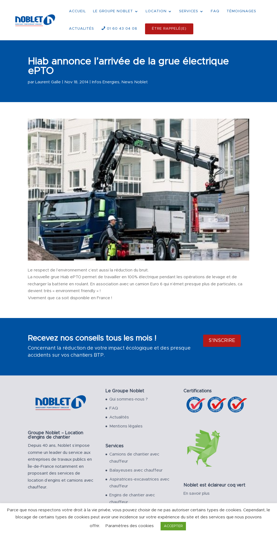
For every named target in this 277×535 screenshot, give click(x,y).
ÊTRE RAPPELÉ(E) (169, 28)
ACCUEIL (77, 11)
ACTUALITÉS (81, 28)
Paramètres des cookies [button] (130, 526)
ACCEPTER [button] (173, 526)
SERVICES (188, 11)
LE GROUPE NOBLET (113, 11)
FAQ (215, 11)
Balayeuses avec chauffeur (135, 470)
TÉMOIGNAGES (241, 11)
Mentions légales (126, 426)
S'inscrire (222, 340)
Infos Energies (105, 82)
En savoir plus (196, 493)
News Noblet (134, 82)
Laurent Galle (48, 82)
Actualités (119, 417)
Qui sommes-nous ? (128, 399)
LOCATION (156, 11)
